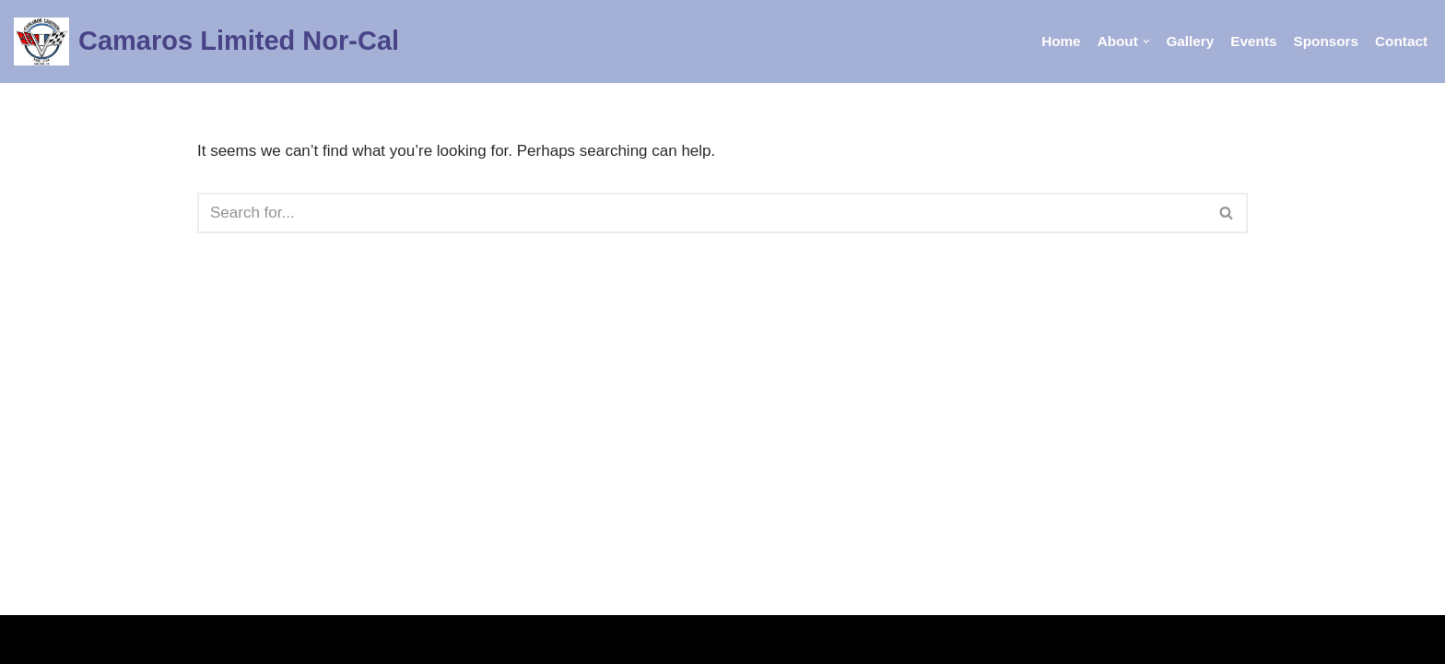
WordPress (372, 638)
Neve (215, 638)
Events (1253, 41)
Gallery (1190, 41)
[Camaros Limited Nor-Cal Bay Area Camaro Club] (206, 41)
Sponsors (1326, 41)
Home (1061, 41)
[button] (1146, 41)
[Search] (701, 213)
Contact (1401, 41)
